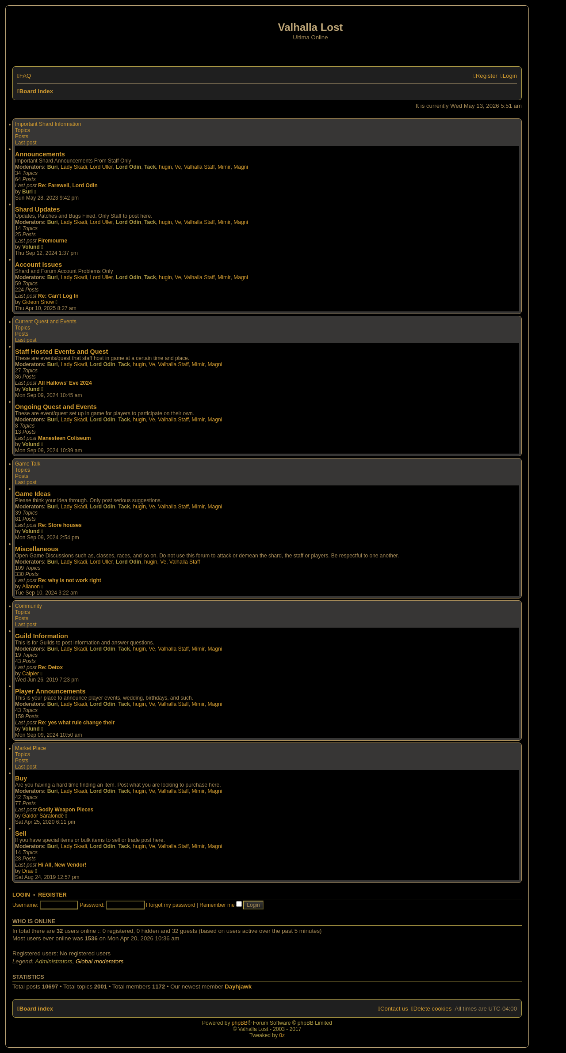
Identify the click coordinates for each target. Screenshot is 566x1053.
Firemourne (52, 241)
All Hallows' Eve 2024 (65, 383)
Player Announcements (50, 691)
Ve (178, 167)
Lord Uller (101, 167)
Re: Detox (50, 667)
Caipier (30, 673)
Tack (150, 167)
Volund (31, 247)
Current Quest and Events (45, 321)
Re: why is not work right (69, 580)
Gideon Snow (38, 302)
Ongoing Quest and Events (56, 406)
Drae (28, 871)
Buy (21, 778)
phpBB (240, 1023)
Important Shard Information (48, 124)
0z (282, 1035)
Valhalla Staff (199, 167)
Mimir (224, 167)
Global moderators (99, 961)
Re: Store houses (60, 525)
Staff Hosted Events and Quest (61, 351)
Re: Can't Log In (58, 296)
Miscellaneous (36, 549)
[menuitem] (24, 75)
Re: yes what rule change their (76, 723)
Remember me (220, 905)
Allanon (31, 586)
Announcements (40, 154)
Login (21, 895)
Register (52, 895)
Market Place (30, 748)
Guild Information (41, 636)
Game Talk (27, 464)
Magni (240, 167)
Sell (21, 833)
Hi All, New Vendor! (62, 865)
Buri (52, 167)
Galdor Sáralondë (43, 816)
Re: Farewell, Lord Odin (68, 185)
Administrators (53, 961)
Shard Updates (37, 209)
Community (28, 606)
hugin (165, 167)
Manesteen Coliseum (64, 438)
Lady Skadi (74, 167)
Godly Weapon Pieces (65, 810)
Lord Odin (128, 167)
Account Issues (38, 264)
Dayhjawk (238, 986)
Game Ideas (33, 493)
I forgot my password (170, 905)
